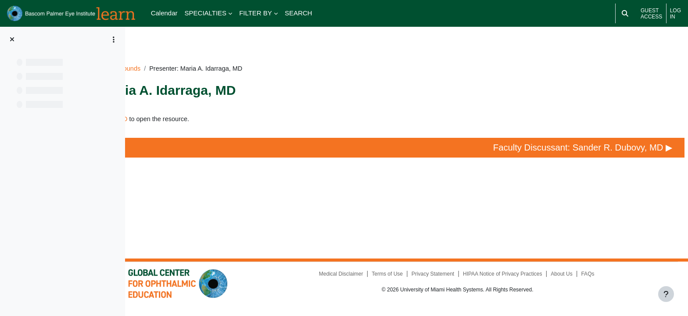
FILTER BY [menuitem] (255, 13)
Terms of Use (417, 281)
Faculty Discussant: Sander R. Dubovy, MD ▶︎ (576, 142)
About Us (591, 281)
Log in (675, 13)
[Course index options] (114, 39)
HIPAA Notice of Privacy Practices (533, 281)
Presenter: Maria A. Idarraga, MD (216, 106)
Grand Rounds (255, 55)
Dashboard (158, 55)
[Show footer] (666, 294)
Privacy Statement (462, 281)
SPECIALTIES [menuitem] (206, 13)
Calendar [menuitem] (164, 13)
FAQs (618, 281)
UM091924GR (204, 55)
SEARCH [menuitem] (298, 13)
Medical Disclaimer (370, 281)
